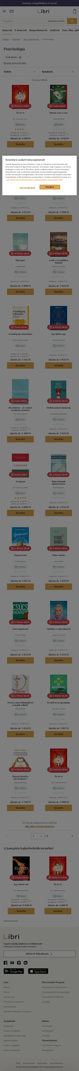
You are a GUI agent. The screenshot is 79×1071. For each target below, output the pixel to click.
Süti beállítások (27, 188)
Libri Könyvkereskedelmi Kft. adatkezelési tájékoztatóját (34, 180)
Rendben (50, 187)
